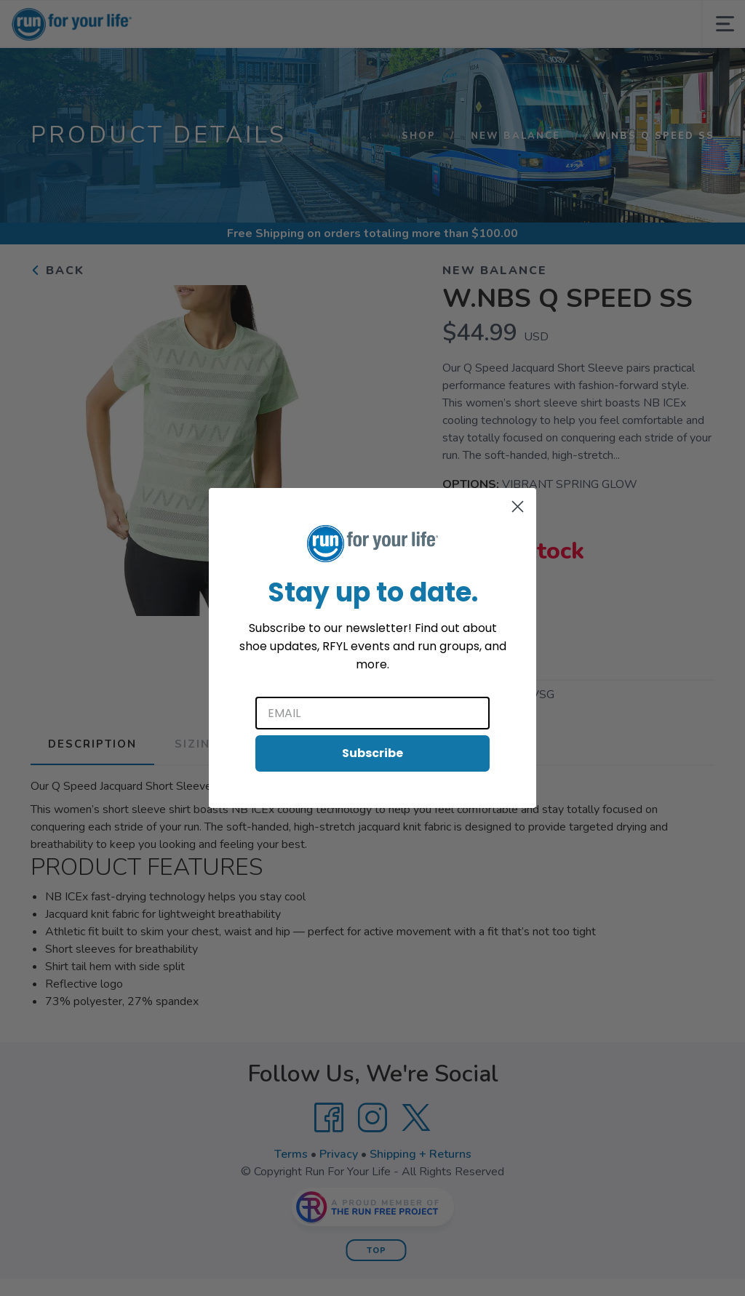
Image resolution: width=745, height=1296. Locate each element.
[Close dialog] (517, 506)
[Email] (372, 713)
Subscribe (372, 753)
